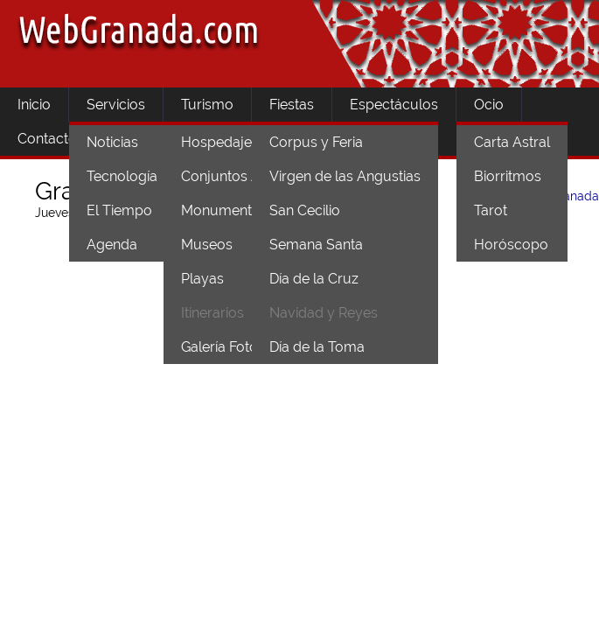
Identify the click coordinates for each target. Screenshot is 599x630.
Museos (207, 244)
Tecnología (122, 176)
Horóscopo (511, 244)
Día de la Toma (317, 347)
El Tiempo (119, 210)
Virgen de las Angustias (345, 176)
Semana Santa (316, 244)
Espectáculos (394, 104)
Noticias (112, 142)
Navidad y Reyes (323, 312)
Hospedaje (216, 142)
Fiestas (291, 104)
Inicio (34, 104)
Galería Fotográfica (242, 347)
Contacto (47, 138)
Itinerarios (212, 312)
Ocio (489, 104)
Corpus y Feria (316, 142)
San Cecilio (304, 210)
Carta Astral (512, 142)
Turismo (207, 104)
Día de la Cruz (314, 278)
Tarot (490, 210)
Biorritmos (507, 176)
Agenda (112, 244)
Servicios (116, 104)
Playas (202, 278)
